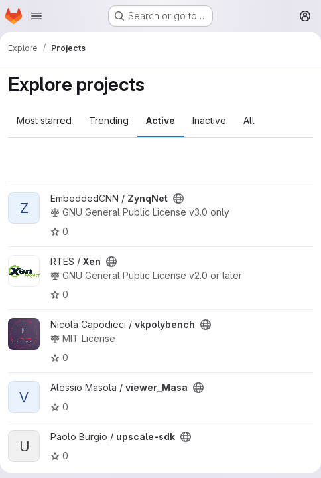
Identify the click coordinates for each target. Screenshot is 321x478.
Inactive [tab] (209, 120)
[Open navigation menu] (36, 16)
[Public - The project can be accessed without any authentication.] (178, 198)
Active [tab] (160, 120)
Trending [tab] (109, 120)
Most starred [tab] (44, 120)
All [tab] (249, 120)
